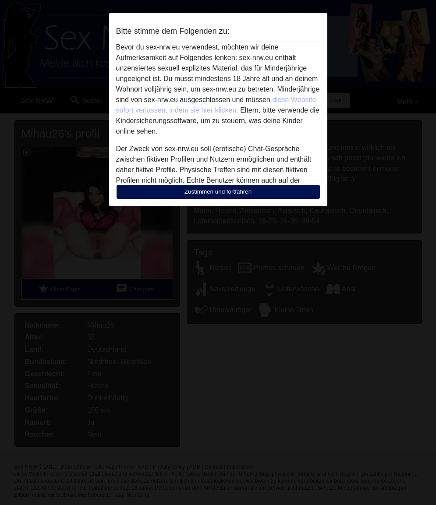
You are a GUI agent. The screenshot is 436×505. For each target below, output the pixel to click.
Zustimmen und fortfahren (218, 191)
